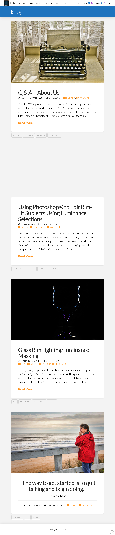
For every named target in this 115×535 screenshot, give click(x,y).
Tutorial (53, 269)
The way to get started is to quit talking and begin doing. (59, 485)
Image (22, 364)
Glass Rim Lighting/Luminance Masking (53, 352)
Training (52, 227)
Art (14, 401)
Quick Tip (31, 269)
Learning (23, 227)
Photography (84, 98)
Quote (35, 517)
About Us (16, 135)
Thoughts (85, 505)
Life (27, 517)
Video (62, 227)
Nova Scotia (25, 401)
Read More (25, 123)
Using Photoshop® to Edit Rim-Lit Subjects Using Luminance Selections (55, 212)
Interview (69, 98)
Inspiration (29, 135)
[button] (109, 3)
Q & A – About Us (38, 92)
